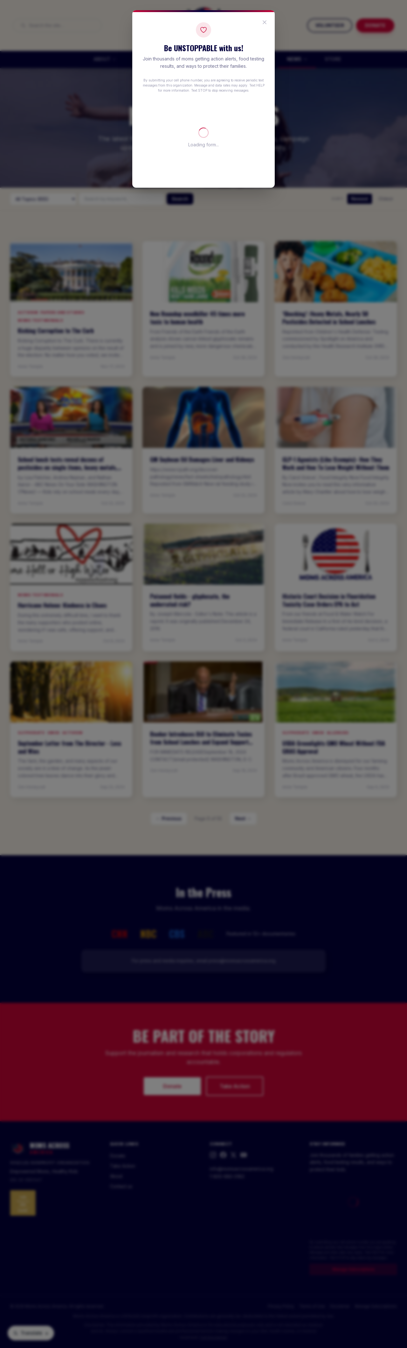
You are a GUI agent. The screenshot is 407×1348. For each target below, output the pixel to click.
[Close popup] (264, 22)
